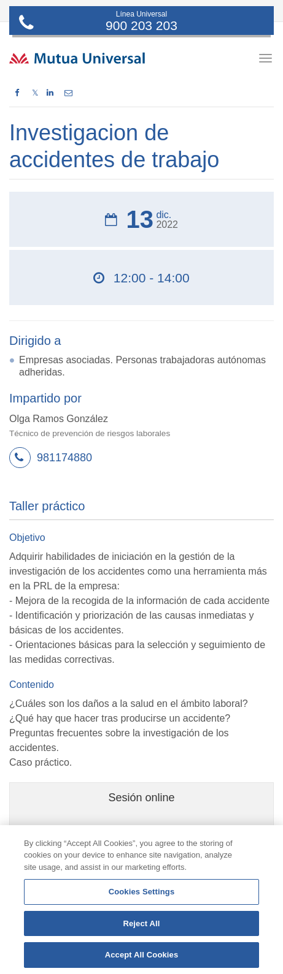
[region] (141, 899)
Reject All (141, 923)
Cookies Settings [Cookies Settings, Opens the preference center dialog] (142, 891)
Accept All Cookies (142, 954)
